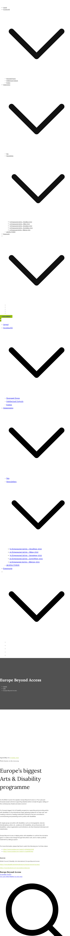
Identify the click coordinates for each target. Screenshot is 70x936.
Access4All (8, 328)
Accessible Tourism (5, 874)
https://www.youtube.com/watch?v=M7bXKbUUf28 (18, 849)
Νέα (7, 154)
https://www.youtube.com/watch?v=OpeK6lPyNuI (18, 851)
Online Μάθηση (6, 316)
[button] (36, 76)
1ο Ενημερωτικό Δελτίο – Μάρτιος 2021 (19, 230)
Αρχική (5, 7)
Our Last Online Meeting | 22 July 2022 (11, 876)
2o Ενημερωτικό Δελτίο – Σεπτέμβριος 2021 (21, 228)
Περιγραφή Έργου (11, 78)
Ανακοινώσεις (8, 408)
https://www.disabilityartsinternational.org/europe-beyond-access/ (20, 864)
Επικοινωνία (6, 234)
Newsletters (11, 481)
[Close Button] (0, 320)
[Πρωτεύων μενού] (0, 318)
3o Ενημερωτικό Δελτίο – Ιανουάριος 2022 (20, 226)
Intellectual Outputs (12, 80)
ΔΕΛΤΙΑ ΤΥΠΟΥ (11, 232)
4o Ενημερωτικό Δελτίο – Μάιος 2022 (19, 224)
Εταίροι (8, 83)
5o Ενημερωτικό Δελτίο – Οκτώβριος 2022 (20, 222)
